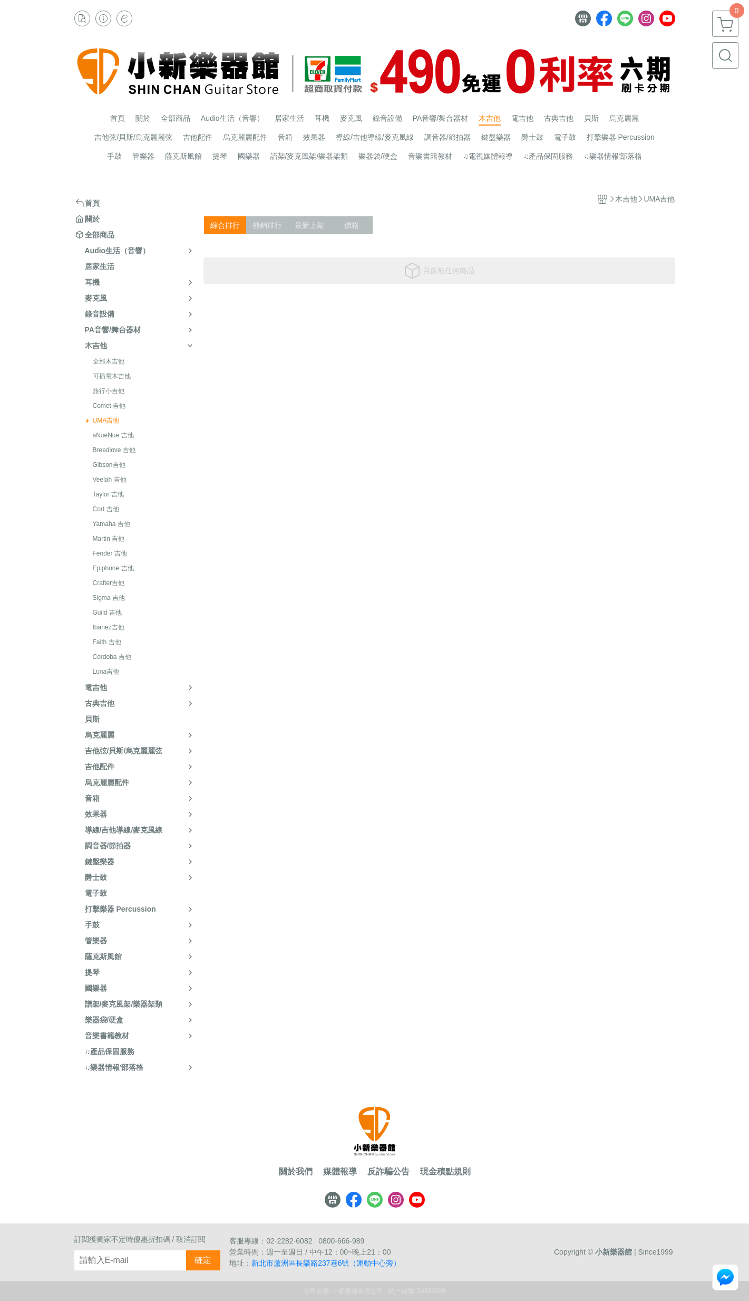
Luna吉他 (106, 671)
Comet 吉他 (109, 405)
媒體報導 (340, 1172)
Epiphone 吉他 (113, 568)
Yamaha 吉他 (111, 524)
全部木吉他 (108, 361)
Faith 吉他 (107, 642)
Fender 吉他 (110, 553)
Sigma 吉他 (109, 597)
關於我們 (296, 1172)
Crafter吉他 (109, 583)
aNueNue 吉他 (113, 435)
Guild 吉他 (107, 612)
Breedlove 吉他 (114, 450)
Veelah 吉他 (110, 479)
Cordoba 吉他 (112, 657)
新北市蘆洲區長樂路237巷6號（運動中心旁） (326, 1263)
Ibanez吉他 (108, 627)
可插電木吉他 (112, 376)
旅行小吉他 (108, 391)
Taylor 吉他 (108, 494)
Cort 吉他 (106, 509)
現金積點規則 (445, 1172)
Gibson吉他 (109, 464)
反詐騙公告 (388, 1172)
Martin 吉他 (109, 538)
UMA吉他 (106, 420)
